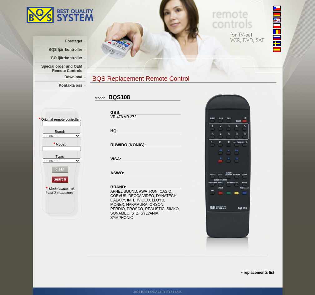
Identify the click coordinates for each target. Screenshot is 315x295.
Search (59, 179)
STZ (135, 213)
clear (59, 169)
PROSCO (135, 209)
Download (73, 77)
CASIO (165, 191)
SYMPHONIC (122, 217)
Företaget (73, 41)
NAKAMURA (136, 204)
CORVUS (118, 196)
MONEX (117, 204)
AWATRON (148, 191)
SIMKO (173, 209)
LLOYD (158, 200)
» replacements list (257, 272)
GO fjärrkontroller (66, 58)
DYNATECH (166, 196)
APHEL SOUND (124, 191)
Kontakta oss (70, 85)
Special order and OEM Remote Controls (61, 68)
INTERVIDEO (138, 200)
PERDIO (118, 209)
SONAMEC (120, 213)
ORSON (156, 204)
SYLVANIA (149, 213)
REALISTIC (155, 209)
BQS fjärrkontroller (65, 49)
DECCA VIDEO (141, 196)
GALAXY (118, 200)
